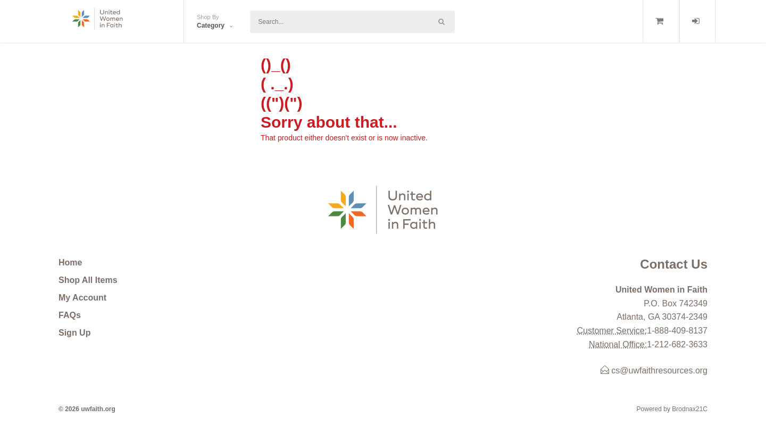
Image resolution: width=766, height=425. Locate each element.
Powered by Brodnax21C (672, 409)
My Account (82, 297)
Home (70, 262)
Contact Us (673, 264)
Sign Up (74, 332)
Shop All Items (88, 280)
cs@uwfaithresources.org (654, 370)
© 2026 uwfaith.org (87, 409)
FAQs (70, 315)
